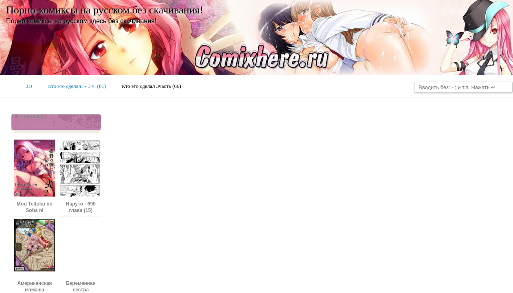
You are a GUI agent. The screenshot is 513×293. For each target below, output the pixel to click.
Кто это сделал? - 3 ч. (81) (77, 86)
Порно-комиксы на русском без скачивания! (104, 10)
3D (29, 86)
